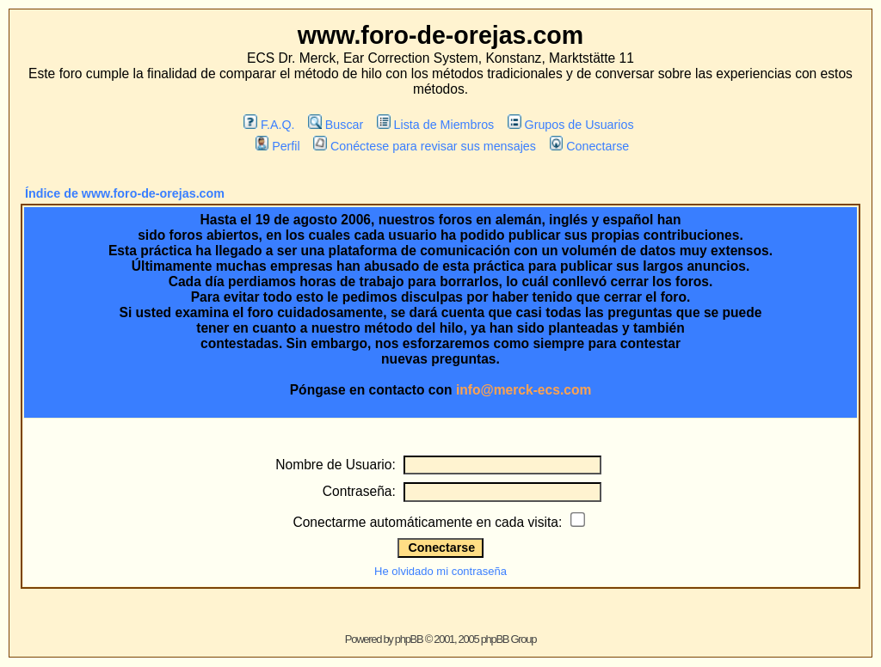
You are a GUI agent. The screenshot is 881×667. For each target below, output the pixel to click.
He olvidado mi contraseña (440, 571)
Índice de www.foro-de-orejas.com (125, 193)
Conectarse (590, 146)
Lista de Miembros (435, 125)
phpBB (409, 639)
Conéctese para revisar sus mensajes (424, 146)
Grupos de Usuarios (571, 125)
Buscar (335, 125)
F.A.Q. (268, 125)
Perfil (278, 146)
